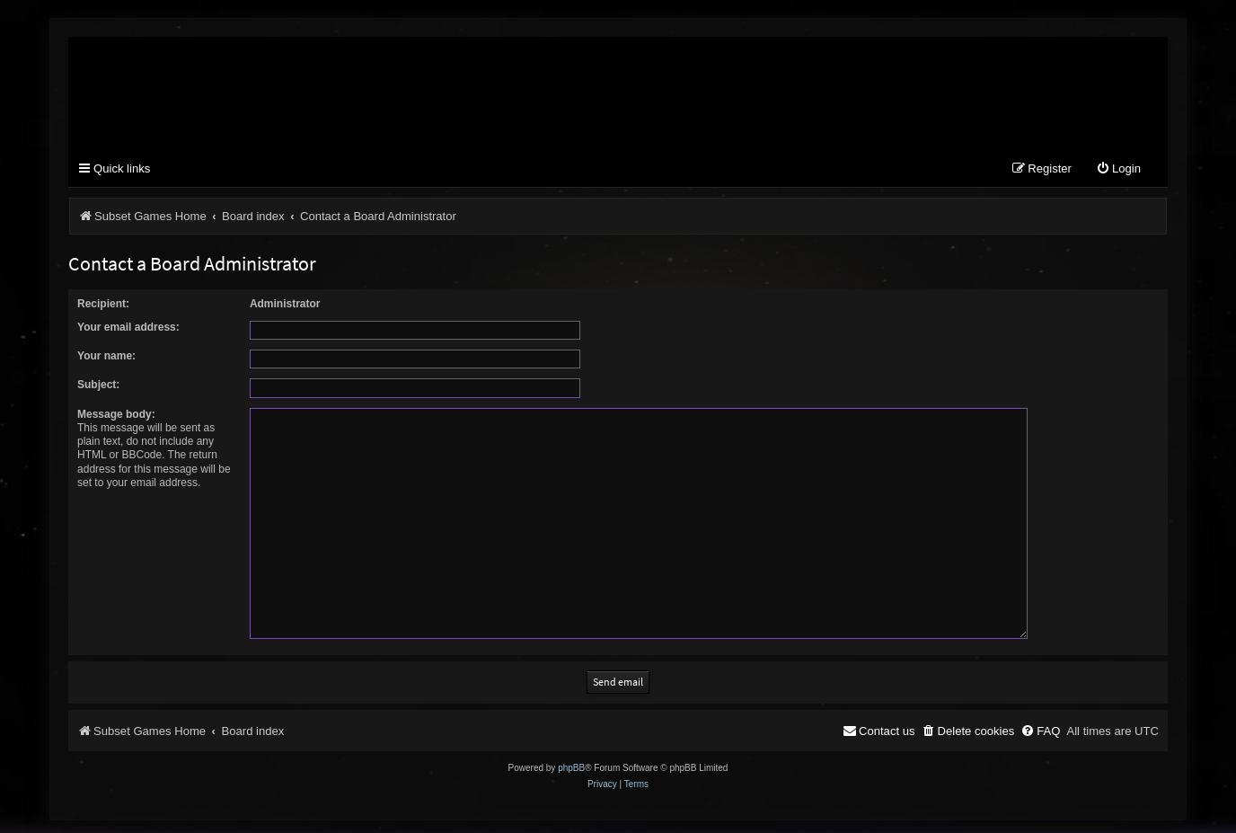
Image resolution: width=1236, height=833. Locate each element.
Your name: (106, 356)
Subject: (98, 385)
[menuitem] (1118, 170)
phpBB (571, 762)
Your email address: (128, 327)
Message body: (116, 414)
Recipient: (103, 303)
